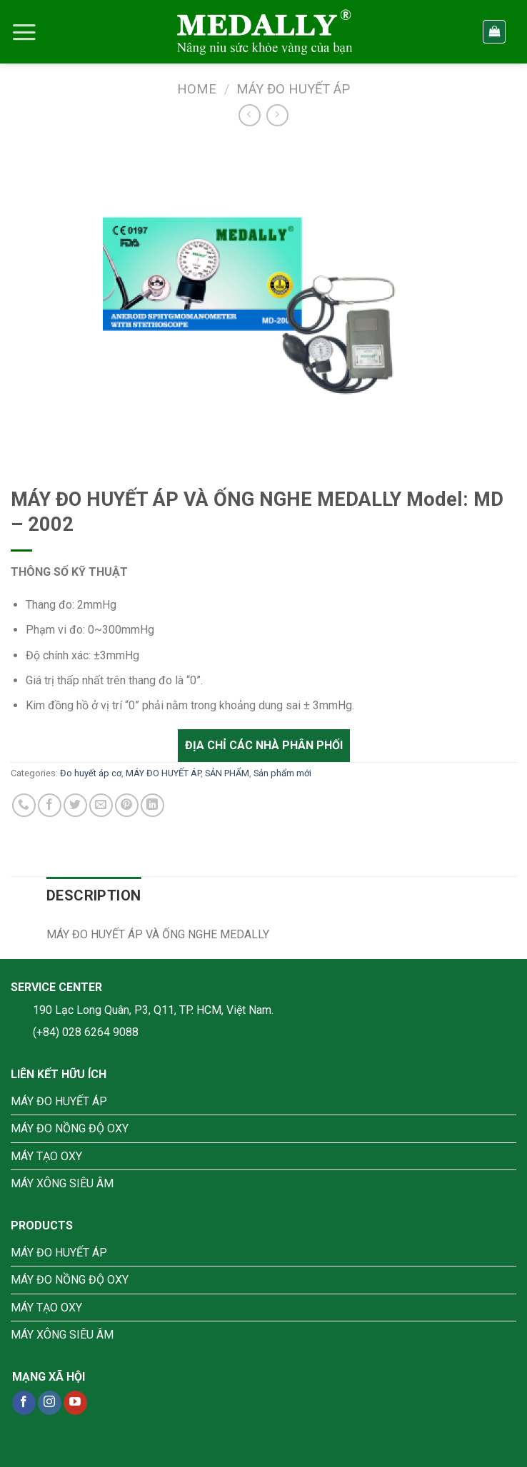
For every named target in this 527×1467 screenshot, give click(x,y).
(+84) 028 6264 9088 (86, 1032)
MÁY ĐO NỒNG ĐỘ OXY (70, 1128)
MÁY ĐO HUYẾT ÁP (293, 88)
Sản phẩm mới (282, 773)
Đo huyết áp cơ (90, 773)
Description (93, 895)
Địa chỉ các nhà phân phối (264, 745)
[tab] (93, 895)
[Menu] (24, 32)
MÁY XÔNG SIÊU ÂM (62, 1183)
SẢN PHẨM (227, 773)
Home (196, 88)
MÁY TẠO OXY (46, 1156)
